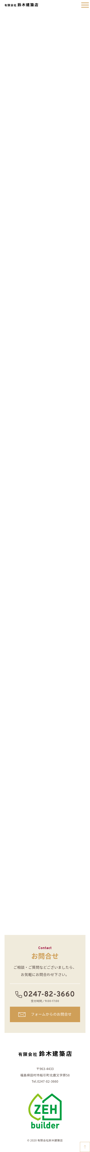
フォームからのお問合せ (51, 1014)
